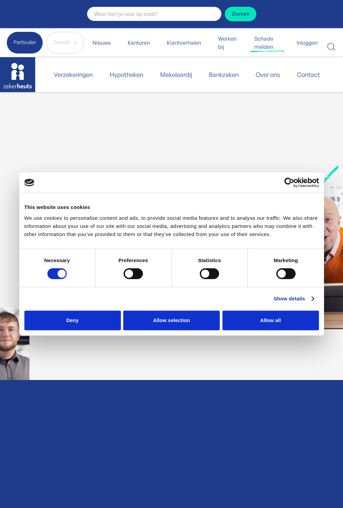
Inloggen (307, 42)
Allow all (270, 320)
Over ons (268, 74)
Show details (289, 298)
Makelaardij (176, 74)
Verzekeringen (73, 74)
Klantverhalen (184, 42)
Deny (72, 320)
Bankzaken (224, 74)
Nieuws (101, 42)
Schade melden (263, 42)
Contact (308, 74)
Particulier (25, 42)
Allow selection (171, 320)
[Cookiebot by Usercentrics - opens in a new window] (289, 182)
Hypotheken (126, 74)
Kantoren (139, 42)
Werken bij (227, 42)
